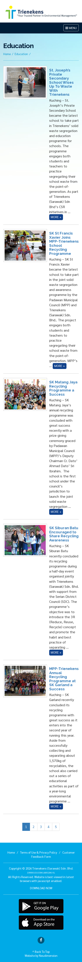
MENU (72, 28)
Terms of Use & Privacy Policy (38, 852)
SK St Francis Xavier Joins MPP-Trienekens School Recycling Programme (64, 243)
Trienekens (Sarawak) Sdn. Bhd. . (50, 870)
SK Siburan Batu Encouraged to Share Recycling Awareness (64, 534)
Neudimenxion (48, 955)
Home (7, 54)
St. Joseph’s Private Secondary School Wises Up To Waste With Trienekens (61, 82)
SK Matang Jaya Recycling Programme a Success (63, 388)
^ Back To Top (41, 951)
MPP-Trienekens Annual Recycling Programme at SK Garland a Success (64, 678)
